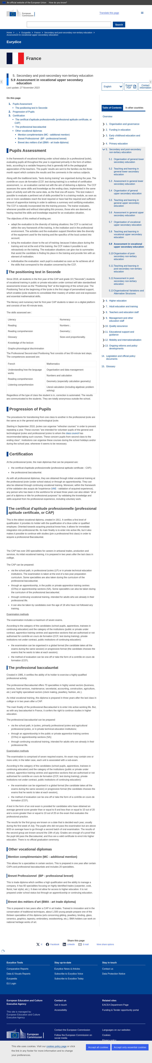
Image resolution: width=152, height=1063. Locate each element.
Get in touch (60, 1005)
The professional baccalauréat (30, 127)
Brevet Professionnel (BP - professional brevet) (42, 138)
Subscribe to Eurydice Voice (68, 973)
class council (72, 433)
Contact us (107, 969)
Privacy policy (109, 1040)
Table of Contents (112, 108)
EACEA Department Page (115, 1005)
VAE (54, 488)
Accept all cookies (101, 1047)
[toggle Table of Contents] (112, 108)
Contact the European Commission (72, 1030)
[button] (142, 13)
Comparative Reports (17, 969)
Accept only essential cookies (131, 1047)
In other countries (134, 108)
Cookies (106, 1035)
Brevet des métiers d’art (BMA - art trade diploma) (43, 142)
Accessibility (60, 1010)
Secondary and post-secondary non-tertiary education (68, 32)
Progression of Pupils (23, 112)
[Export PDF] (130, 87)
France (37, 32)
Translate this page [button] (109, 13)
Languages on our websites (116, 1030)
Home (9, 32)
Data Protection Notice (113, 973)
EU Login (11, 983)
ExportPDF (129, 86)
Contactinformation (145, 86)
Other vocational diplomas (28, 131)
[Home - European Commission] (40, 13)
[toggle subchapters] (103, 124)
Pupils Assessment (22, 104)
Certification (19, 115)
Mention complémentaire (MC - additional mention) (44, 134)
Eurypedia (26, 32)
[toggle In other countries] (134, 108)
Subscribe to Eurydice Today (68, 978)
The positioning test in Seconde (31, 108)
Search (119, 24)
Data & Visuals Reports (18, 973)
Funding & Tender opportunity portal (120, 1010)
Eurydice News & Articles (67, 969)
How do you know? (59, 2)
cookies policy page (56, 1046)
